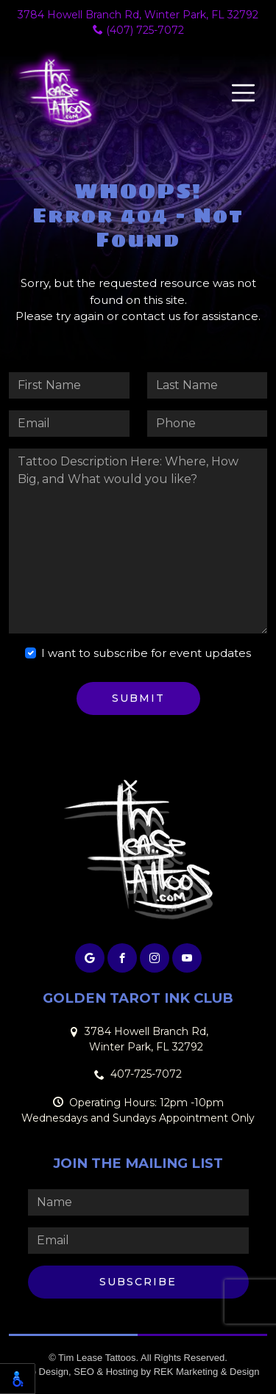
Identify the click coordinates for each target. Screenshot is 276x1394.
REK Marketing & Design (207, 1371)
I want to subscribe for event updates (146, 653)
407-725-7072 (146, 1074)
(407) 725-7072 (138, 30)
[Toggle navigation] (243, 93)
